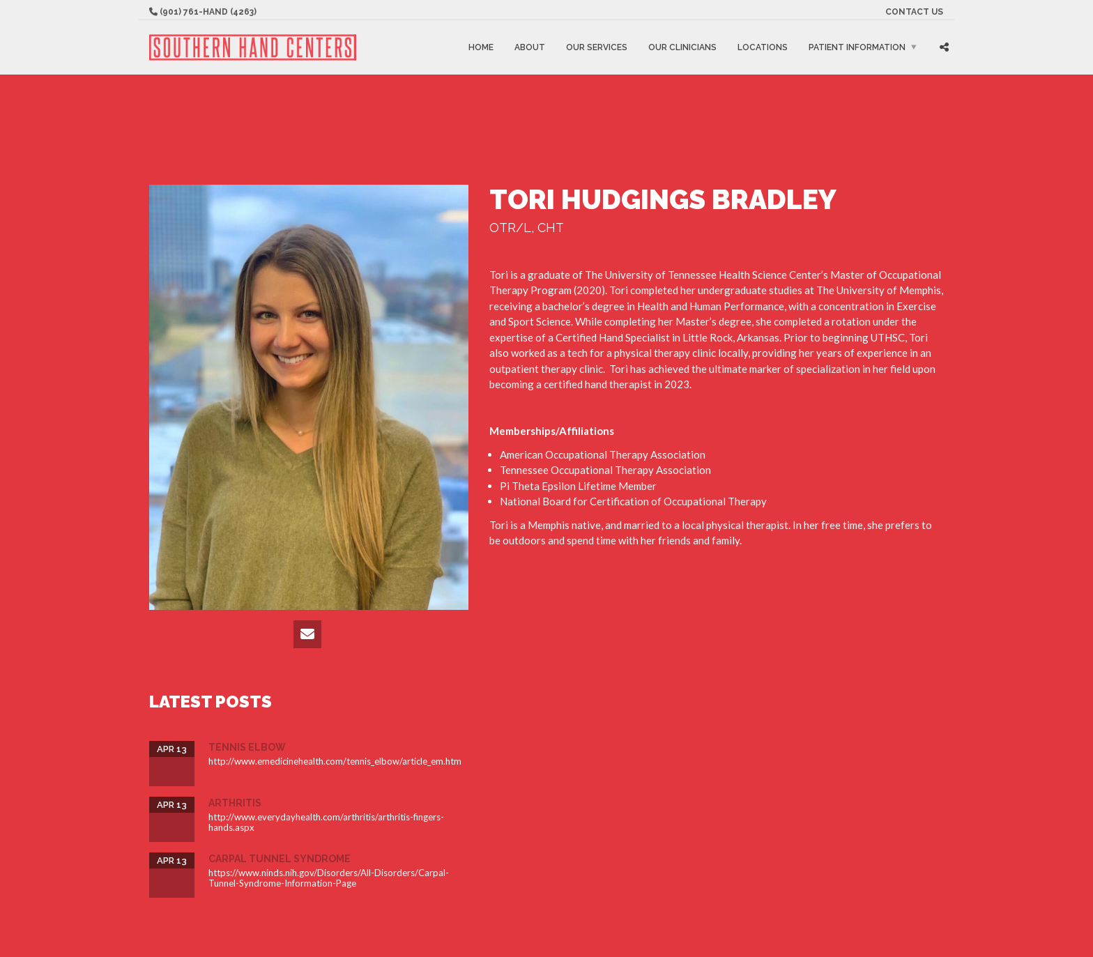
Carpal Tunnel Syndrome (279, 858)
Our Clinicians (682, 47)
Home (481, 47)
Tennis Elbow (247, 747)
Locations (762, 47)
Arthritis (234, 803)
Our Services (596, 47)
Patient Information (857, 47)
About (529, 47)
